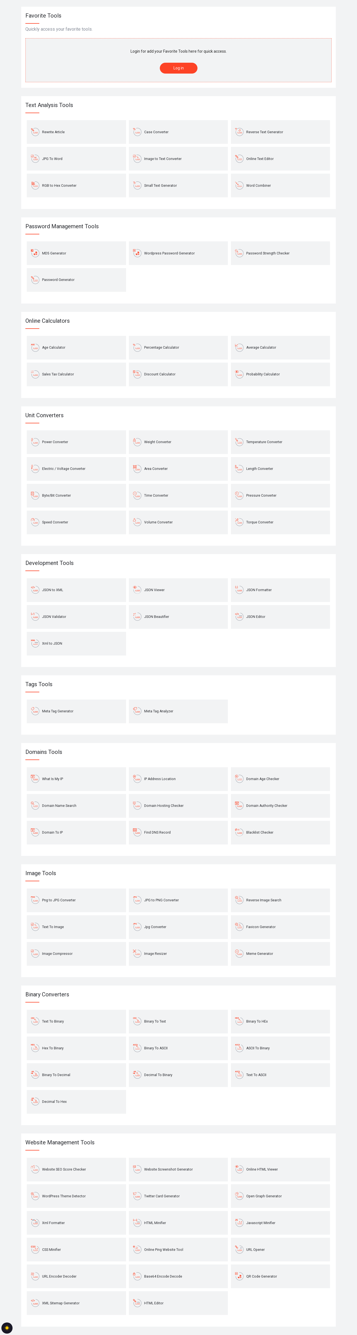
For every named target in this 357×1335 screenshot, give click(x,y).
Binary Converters (47, 994)
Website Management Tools (60, 1142)
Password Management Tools (62, 226)
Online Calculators (47, 320)
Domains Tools (43, 752)
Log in (178, 68)
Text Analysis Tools (49, 105)
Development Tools (49, 563)
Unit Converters (44, 415)
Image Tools (40, 873)
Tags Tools (38, 684)
